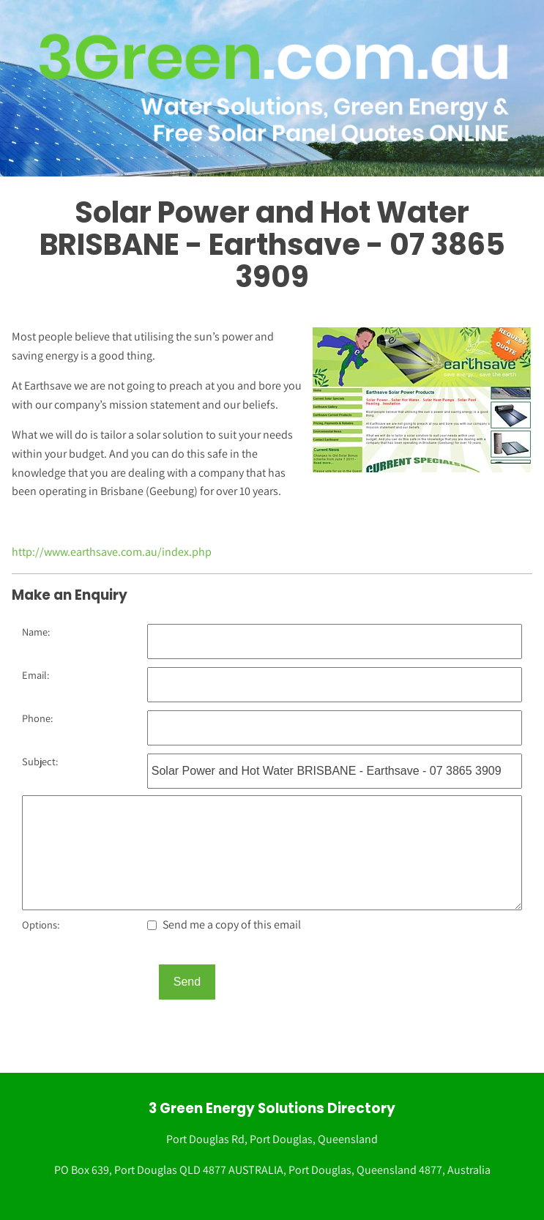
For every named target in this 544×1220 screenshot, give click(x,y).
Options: (40, 924)
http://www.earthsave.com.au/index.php (112, 551)
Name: (36, 632)
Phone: (37, 718)
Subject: (40, 761)
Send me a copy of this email (224, 924)
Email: (35, 675)
